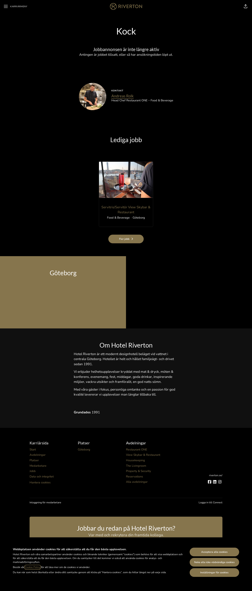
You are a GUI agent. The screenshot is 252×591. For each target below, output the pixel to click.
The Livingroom (136, 466)
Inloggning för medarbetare (45, 502)
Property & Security (138, 471)
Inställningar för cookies (214, 572)
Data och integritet (42, 476)
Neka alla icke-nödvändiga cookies (214, 562)
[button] (245, 6)
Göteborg (84, 449)
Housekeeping (135, 460)
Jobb (33, 471)
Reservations (134, 476)
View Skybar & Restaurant (143, 455)
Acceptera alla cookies (214, 552)
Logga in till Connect (210, 502)
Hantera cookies (40, 482)
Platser (34, 460)
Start (33, 449)
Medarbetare (38, 466)
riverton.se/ (215, 475)
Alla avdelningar (137, 482)
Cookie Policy (32, 567)
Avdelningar (37, 455)
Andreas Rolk (122, 95)
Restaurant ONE (136, 449)
